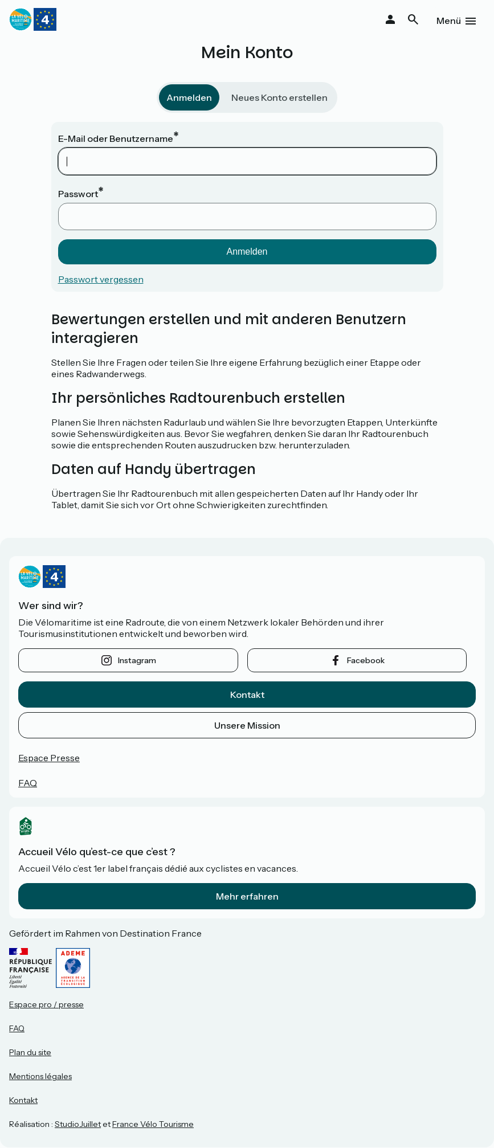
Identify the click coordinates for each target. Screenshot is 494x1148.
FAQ (27, 783)
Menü (448, 20)
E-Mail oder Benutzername (115, 138)
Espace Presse (49, 757)
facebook (366, 660)
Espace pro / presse (46, 1004)
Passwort (78, 193)
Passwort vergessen (101, 279)
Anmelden (189, 97)
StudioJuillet (78, 1124)
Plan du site (30, 1052)
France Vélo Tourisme (153, 1124)
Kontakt (247, 694)
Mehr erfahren (247, 896)
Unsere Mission (247, 725)
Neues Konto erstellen (279, 97)
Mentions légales (40, 1076)
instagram (137, 660)
